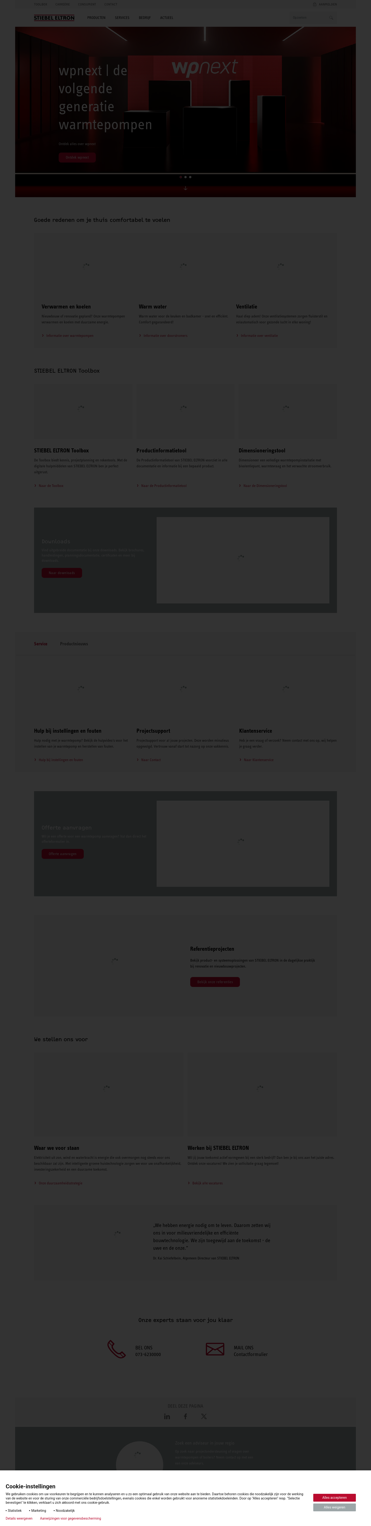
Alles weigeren (334, 1507)
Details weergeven (19, 1518)
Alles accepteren (334, 1497)
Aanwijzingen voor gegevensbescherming (70, 1518)
